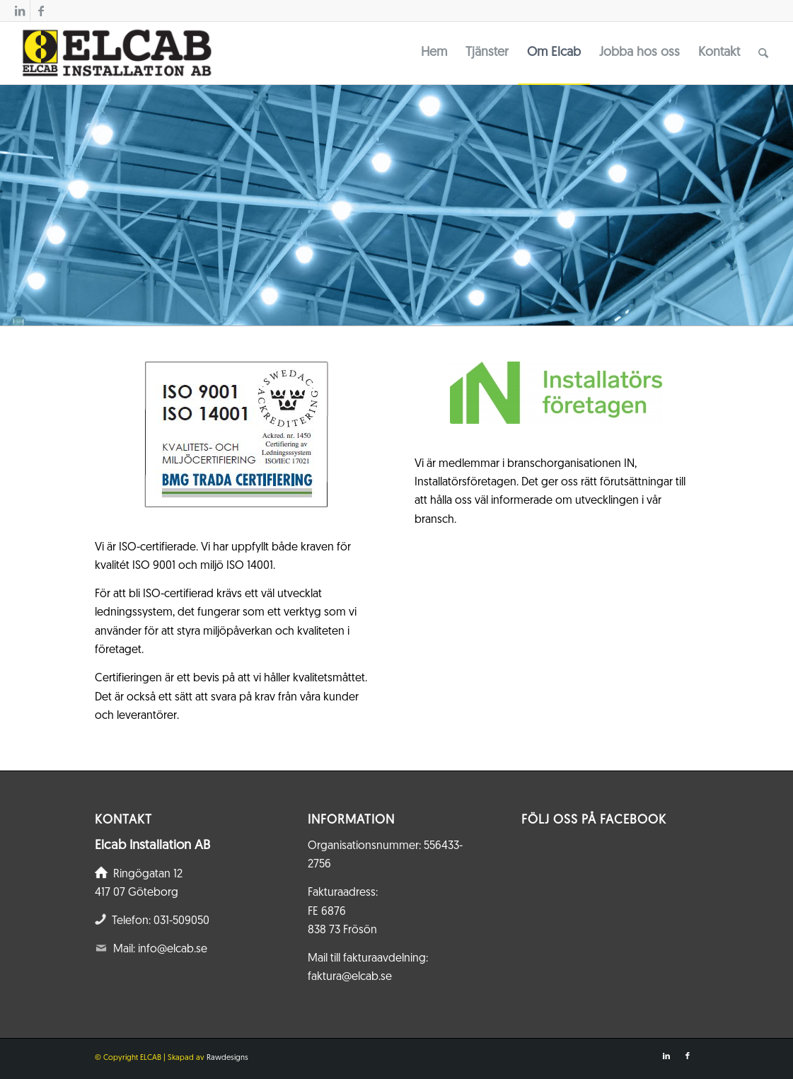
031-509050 (181, 921)
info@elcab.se (172, 949)
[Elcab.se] (116, 53)
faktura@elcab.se (350, 977)
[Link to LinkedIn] (19, 10)
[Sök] (763, 53)
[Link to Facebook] (41, 10)
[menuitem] (434, 53)
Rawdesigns (227, 1058)
